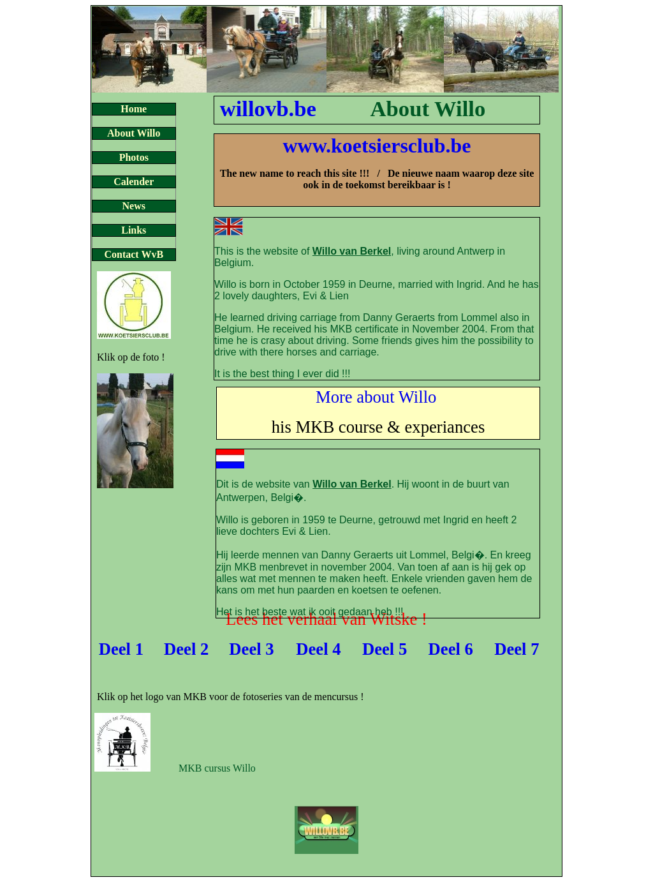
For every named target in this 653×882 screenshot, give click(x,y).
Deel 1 (121, 649)
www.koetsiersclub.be (376, 145)
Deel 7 (516, 649)
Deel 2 (186, 649)
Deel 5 (384, 649)
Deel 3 (251, 649)
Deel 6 (451, 649)
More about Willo (376, 397)
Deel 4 (318, 649)
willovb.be (268, 108)
